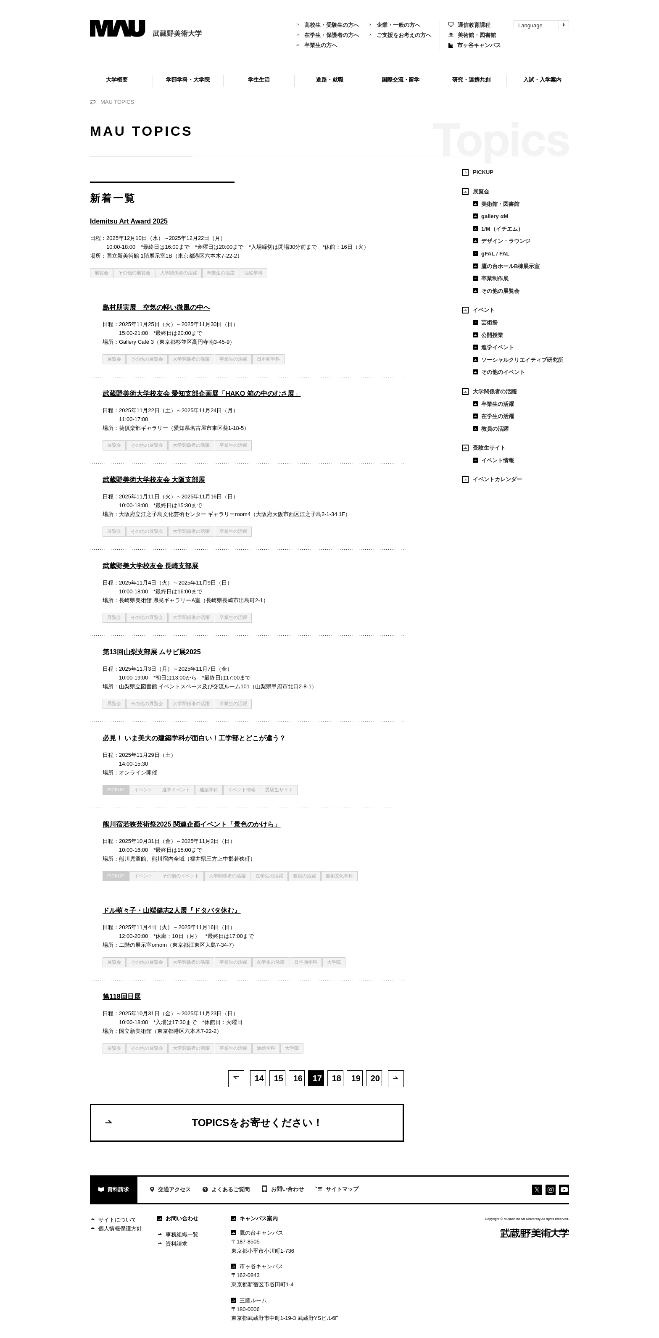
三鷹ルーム (249, 1301)
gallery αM (490, 216)
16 (298, 1078)
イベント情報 (242, 789)
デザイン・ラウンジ (501, 241)
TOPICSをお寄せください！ (213, 1123)
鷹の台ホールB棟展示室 (506, 266)
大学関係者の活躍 (178, 272)
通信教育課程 (469, 25)
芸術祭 (485, 322)
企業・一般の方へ (393, 25)
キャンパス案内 (254, 1219)
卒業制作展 (491, 278)
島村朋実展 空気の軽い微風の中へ (156, 307)
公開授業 (488, 335)
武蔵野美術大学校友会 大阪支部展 (154, 479)
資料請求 (113, 1190)
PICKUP (115, 789)
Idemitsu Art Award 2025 (129, 221)
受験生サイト (279, 789)
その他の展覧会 (134, 272)
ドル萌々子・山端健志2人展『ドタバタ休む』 (172, 910)
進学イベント (176, 789)
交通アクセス (170, 1190)
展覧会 (101, 272)
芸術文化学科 (339, 875)
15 (278, 1078)
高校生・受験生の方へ (327, 25)
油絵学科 (253, 272)
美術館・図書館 (472, 35)
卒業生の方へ (316, 45)
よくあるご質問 (226, 1190)
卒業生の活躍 (221, 272)
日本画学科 (268, 358)
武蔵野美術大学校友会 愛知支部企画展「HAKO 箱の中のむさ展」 (202, 393)
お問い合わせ (282, 1190)
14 (259, 1078)
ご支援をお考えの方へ (399, 35)
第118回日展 (122, 996)
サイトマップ (337, 1190)
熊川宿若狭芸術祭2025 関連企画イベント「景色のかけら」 (192, 824)
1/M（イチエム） (498, 229)
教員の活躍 (304, 875)
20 (375, 1078)
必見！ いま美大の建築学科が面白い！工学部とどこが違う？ (194, 738)
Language (543, 25)
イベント (143, 789)
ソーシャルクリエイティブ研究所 (518, 360)
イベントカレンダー (492, 479)
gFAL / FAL (491, 253)
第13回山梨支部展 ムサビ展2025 (152, 652)
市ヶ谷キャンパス (474, 45)
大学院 (334, 961)
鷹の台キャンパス (257, 1233)
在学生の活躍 (269, 875)
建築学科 (209, 789)
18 (336, 1078)
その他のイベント (180, 875)
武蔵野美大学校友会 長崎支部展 (150, 565)
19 (356, 1078)
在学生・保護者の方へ (327, 35)
